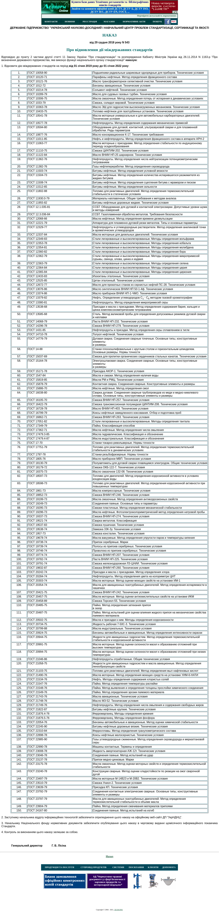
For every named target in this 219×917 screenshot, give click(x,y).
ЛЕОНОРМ (118, 910)
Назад (109, 856)
